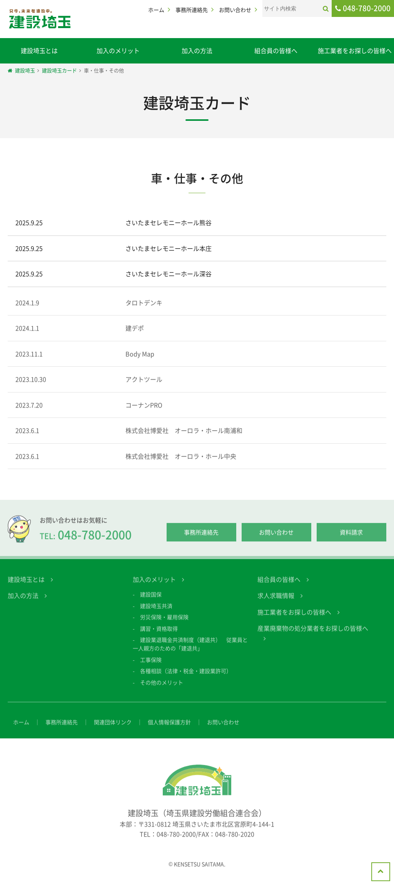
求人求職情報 (275, 603)
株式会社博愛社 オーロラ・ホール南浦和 (183, 437)
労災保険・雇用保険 (164, 625)
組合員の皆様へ (275, 50)
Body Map (139, 361)
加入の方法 (197, 50)
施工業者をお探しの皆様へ (355, 50)
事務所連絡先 (191, 9)
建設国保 (151, 602)
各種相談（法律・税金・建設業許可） (186, 679)
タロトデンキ (143, 309)
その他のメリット (161, 690)
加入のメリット (118, 50)
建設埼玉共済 (156, 613)
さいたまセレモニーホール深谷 (168, 274)
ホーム (156, 9)
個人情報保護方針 (169, 729)
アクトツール (143, 386)
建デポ (134, 335)
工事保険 (151, 667)
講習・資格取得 (159, 636)
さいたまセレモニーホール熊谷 (168, 222)
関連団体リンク (113, 729)
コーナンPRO (143, 412)
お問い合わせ (235, 9)
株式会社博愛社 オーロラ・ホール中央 (180, 463)
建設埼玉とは (39, 50)
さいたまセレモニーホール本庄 (168, 248)
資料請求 (351, 540)
